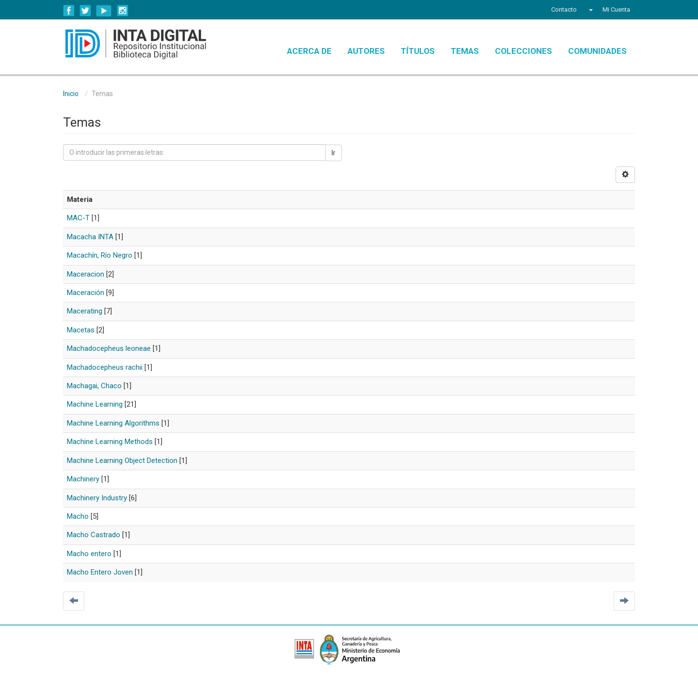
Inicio (71, 94)
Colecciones (523, 51)
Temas (465, 51)
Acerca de (309, 51)
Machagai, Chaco (94, 385)
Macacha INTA (90, 236)
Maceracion (85, 274)
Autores (366, 51)
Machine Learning (95, 404)
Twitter (85, 10)
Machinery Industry (97, 498)
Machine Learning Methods (110, 441)
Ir (333, 153)
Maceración (85, 292)
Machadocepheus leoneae (109, 348)
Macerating (84, 311)
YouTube (104, 10)
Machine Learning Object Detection (122, 460)
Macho (78, 516)
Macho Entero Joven (100, 572)
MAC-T (78, 218)
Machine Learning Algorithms (113, 423)
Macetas (81, 330)
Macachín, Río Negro (99, 255)
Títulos (418, 51)
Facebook (69, 10)
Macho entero (89, 553)
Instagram (122, 10)
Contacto (564, 9)
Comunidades (597, 51)
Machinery (83, 479)
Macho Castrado (93, 534)
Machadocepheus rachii (105, 367)
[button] (590, 9)
